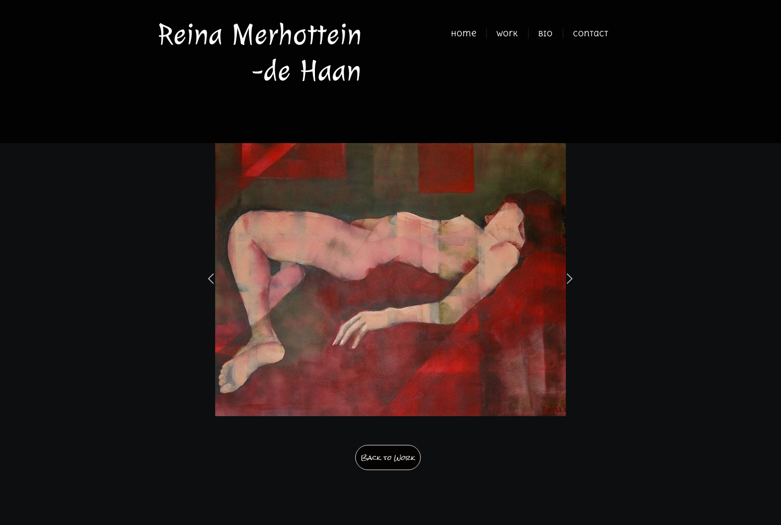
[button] (211, 280)
